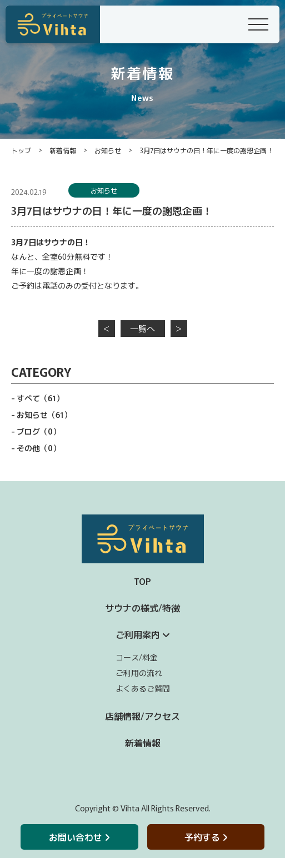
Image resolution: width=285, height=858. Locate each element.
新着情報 (62, 150)
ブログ (39, 431)
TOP (142, 581)
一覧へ (142, 328)
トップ (21, 150)
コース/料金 (137, 657)
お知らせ (107, 150)
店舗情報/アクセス (142, 716)
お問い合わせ (79, 837)
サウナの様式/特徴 (142, 607)
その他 (39, 447)
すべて (40, 397)
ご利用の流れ (139, 672)
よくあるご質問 (143, 688)
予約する (205, 837)
